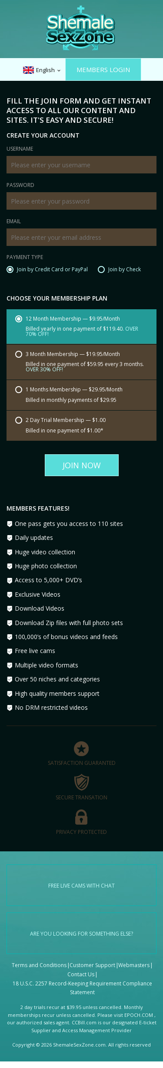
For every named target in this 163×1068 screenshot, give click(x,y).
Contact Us (80, 974)
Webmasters (134, 965)
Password (20, 186)
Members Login (103, 69)
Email (14, 222)
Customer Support (92, 965)
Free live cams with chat (81, 885)
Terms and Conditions (39, 965)
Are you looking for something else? (81, 933)
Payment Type (25, 258)
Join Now (82, 465)
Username (20, 149)
